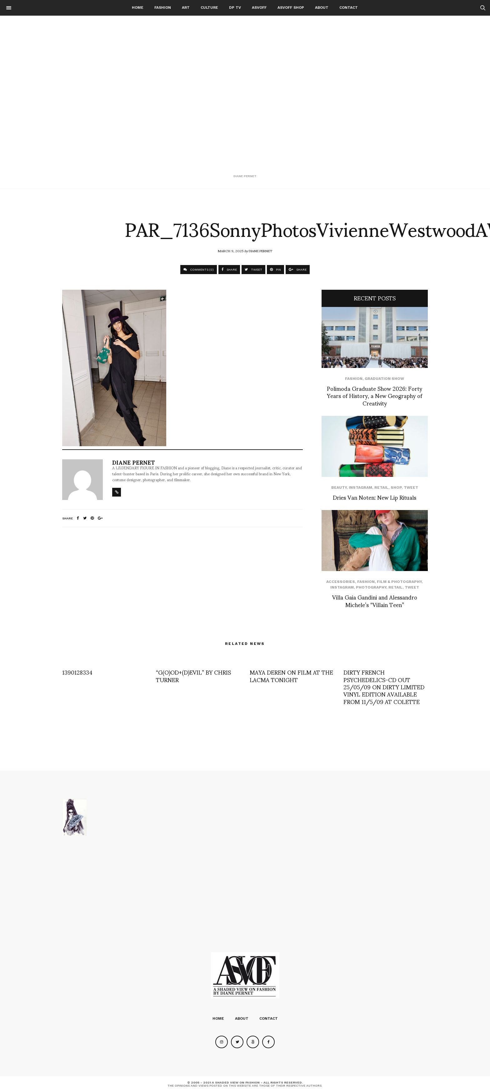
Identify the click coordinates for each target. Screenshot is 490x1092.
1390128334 (77, 672)
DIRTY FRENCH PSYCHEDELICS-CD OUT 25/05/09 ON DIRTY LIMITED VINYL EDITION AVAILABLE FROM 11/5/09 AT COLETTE (383, 687)
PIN (275, 269)
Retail (381, 487)
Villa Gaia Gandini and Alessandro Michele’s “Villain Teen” (374, 600)
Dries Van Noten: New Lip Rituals (374, 497)
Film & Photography (399, 581)
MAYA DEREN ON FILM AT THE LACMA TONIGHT (291, 675)
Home (137, 7)
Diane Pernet (260, 251)
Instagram (360, 487)
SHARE (229, 269)
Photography (371, 587)
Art (186, 7)
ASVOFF (259, 7)
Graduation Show (384, 378)
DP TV (235, 7)
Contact (348, 7)
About (321, 7)
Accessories (340, 581)
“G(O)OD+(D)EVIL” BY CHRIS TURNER (193, 675)
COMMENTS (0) (198, 269)
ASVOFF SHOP (291, 7)
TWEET (253, 269)
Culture (209, 7)
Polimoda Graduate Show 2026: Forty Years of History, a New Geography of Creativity (374, 395)
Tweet (411, 487)
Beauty (339, 487)
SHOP (396, 487)
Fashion (162, 7)
